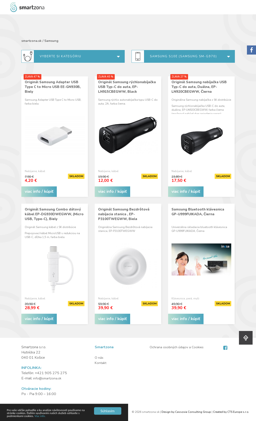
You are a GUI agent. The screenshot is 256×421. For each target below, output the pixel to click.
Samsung (51, 41)
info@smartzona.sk (48, 378)
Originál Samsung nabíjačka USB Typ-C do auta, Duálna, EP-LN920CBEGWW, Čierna (199, 87)
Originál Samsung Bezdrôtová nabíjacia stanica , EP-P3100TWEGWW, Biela (123, 214)
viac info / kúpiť (39, 191)
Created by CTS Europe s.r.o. (231, 412)
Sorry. (251, 50)
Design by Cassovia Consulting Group (186, 412)
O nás (99, 357)
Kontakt (101, 362)
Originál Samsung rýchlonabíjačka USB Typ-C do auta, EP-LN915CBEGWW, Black (127, 87)
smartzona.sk (31, 41)
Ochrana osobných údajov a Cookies (178, 347)
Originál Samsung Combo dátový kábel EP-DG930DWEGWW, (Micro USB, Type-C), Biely (54, 214)
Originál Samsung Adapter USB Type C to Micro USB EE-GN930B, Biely (53, 87)
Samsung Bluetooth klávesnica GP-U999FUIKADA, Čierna (197, 211)
